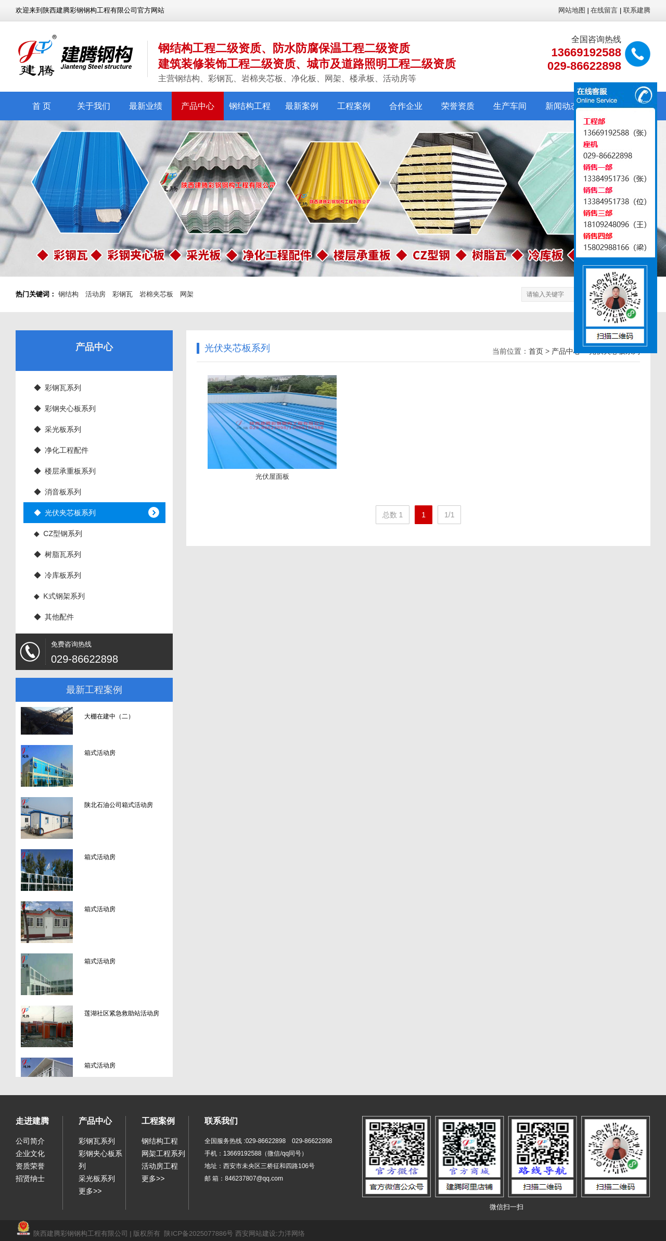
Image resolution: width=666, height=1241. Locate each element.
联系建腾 (636, 10)
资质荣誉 (30, 1166)
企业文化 (30, 1153)
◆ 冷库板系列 (58, 575)
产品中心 (197, 106)
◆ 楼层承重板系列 (65, 471)
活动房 (95, 294)
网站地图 (571, 10)
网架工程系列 (163, 1153)
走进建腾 (32, 1120)
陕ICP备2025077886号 (198, 1233)
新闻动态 (562, 106)
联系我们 (221, 1120)
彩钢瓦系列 (97, 1141)
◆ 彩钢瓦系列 (58, 387)
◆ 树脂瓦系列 (58, 554)
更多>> (90, 1191)
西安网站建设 (255, 1233)
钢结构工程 (250, 106)
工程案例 (353, 106)
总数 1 (392, 515)
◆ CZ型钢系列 (58, 533)
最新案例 (301, 106)
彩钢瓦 (122, 294)
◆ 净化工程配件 (61, 450)
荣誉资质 (458, 106)
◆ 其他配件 (54, 617)
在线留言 (604, 10)
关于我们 (93, 106)
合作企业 (405, 106)
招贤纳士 (30, 1178)
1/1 (449, 515)
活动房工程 (160, 1166)
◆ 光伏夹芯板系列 (65, 512)
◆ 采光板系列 (58, 429)
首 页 (41, 106)
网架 (187, 294)
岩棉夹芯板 (156, 294)
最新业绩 (145, 106)
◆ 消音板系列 (58, 492)
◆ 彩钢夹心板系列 (65, 408)
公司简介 (30, 1141)
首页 (536, 351)
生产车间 (510, 106)
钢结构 (68, 294)
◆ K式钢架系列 (59, 596)
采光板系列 (97, 1178)
